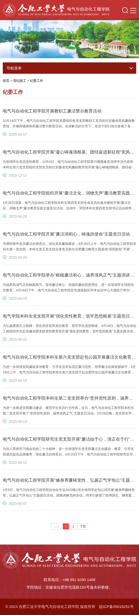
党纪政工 (19, 81)
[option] (69, 37)
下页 (83, 526)
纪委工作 (36, 81)
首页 (6, 81)
